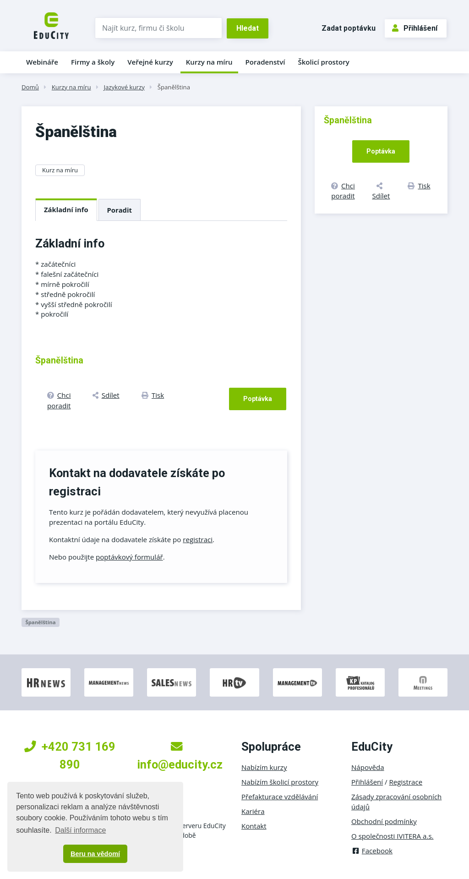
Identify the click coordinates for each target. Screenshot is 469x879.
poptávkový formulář (129, 556)
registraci (198, 539)
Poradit (119, 209)
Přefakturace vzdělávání (279, 796)
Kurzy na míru (209, 61)
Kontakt (254, 825)
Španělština (174, 87)
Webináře (42, 61)
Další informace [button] (80, 830)
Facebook (372, 850)
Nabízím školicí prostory (279, 781)
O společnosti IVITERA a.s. (392, 836)
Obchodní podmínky (384, 821)
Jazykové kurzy (124, 87)
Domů (30, 87)
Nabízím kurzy (264, 767)
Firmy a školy (93, 61)
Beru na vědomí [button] (95, 853)
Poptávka (257, 398)
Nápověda (367, 767)
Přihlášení (414, 28)
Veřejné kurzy (150, 61)
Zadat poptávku (349, 28)
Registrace (406, 781)
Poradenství (265, 61)
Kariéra (253, 811)
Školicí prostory (323, 61)
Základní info (66, 209)
